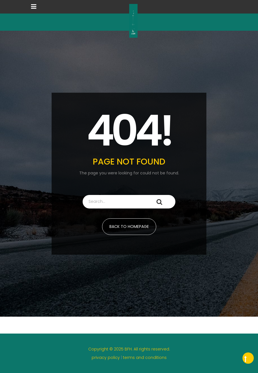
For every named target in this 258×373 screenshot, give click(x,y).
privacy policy (106, 357)
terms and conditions (145, 357)
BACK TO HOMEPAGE (129, 226)
